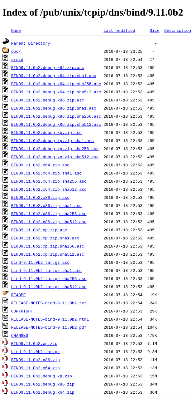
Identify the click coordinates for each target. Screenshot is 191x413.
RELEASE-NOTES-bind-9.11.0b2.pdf (49, 327)
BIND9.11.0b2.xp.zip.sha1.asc (45, 238)
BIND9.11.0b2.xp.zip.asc (39, 230)
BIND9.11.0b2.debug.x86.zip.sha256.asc (56, 116)
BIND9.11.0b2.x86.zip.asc (40, 197)
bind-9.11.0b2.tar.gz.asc (40, 262)
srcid (17, 59)
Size (154, 30)
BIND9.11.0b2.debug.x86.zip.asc (47, 100)
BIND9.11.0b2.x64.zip (35, 368)
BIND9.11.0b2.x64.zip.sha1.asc (46, 173)
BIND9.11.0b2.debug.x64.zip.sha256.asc (56, 83)
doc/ (16, 51)
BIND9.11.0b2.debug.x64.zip (42, 392)
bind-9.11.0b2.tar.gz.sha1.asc (46, 270)
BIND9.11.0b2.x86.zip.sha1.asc (46, 205)
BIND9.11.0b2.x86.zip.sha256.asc (49, 213)
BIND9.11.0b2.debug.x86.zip (42, 384)
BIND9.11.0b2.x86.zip (35, 359)
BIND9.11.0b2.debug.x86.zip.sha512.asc (56, 124)
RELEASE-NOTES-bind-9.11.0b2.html (50, 319)
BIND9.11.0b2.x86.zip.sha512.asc (49, 221)
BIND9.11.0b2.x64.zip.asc (40, 165)
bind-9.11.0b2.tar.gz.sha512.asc (49, 286)
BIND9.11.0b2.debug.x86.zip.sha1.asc (53, 108)
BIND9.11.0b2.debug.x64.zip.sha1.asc (53, 75)
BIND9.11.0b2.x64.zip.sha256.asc (49, 181)
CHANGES (19, 335)
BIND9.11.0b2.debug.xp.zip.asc (46, 132)
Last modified (119, 30)
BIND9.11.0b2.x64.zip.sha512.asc (49, 189)
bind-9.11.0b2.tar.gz (35, 351)
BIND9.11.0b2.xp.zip (34, 343)
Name (16, 30)
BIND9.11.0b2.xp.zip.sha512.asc (47, 254)
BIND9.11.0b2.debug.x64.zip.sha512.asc (56, 92)
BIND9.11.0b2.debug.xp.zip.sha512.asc (55, 157)
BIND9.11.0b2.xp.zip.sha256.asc (47, 246)
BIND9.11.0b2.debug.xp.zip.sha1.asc (52, 140)
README (18, 294)
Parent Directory (30, 43)
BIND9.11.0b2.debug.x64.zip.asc (47, 67)
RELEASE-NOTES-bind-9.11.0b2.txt (49, 303)
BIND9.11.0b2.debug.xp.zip (41, 376)
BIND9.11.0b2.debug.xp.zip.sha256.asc (55, 148)
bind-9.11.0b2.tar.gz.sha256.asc (49, 278)
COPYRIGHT (22, 311)
